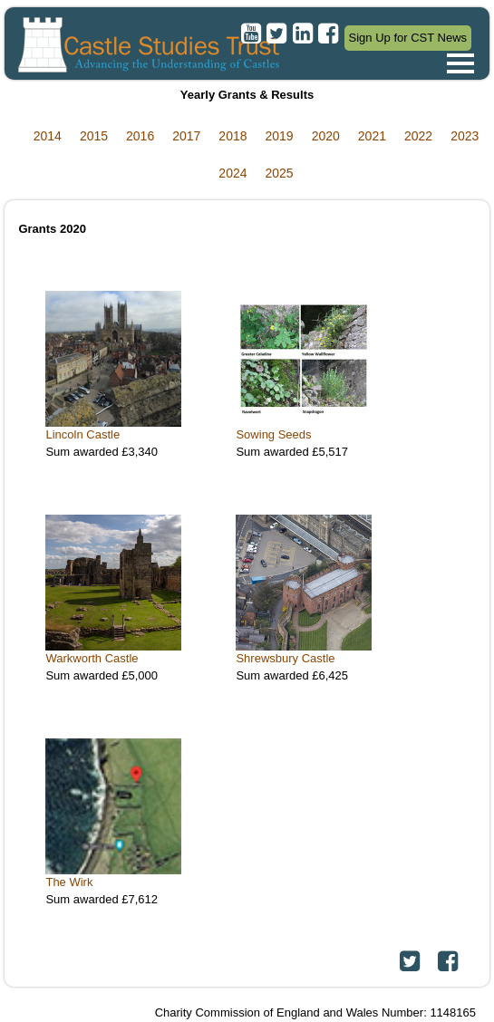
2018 (232, 136)
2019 (280, 136)
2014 (48, 136)
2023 (464, 136)
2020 (326, 136)
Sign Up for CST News (408, 37)
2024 (232, 173)
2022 (418, 136)
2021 (372, 136)
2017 (186, 136)
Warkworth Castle (91, 658)
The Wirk (68, 882)
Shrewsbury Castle (285, 658)
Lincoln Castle (82, 434)
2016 (140, 136)
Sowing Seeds (273, 434)
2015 (94, 136)
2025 (280, 173)
